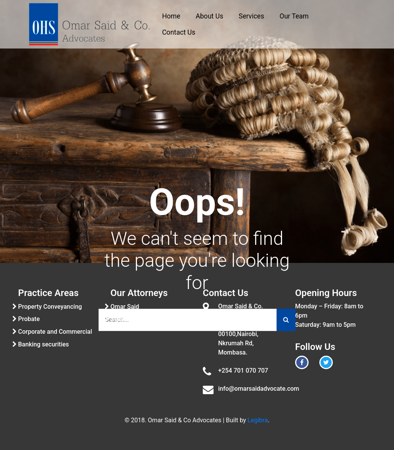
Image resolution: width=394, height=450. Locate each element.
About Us (210, 16)
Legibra (257, 420)
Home (171, 16)
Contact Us (178, 32)
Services (251, 16)
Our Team (294, 16)
